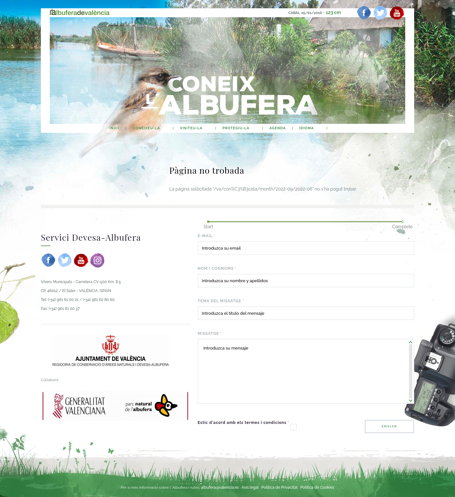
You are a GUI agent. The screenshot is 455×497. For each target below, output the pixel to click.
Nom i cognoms (217, 268)
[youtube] (397, 12)
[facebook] (364, 12)
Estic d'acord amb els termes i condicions (243, 422)
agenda (277, 128)
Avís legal (250, 487)
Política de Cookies (317, 487)
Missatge (210, 333)
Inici (114, 128)
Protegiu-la (235, 128)
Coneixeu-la (146, 128)
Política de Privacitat (280, 487)
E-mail (207, 236)
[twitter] (380, 12)
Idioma (306, 128)
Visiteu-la (191, 128)
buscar (340, 128)
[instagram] (97, 260)
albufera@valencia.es (220, 487)
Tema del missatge (221, 301)
